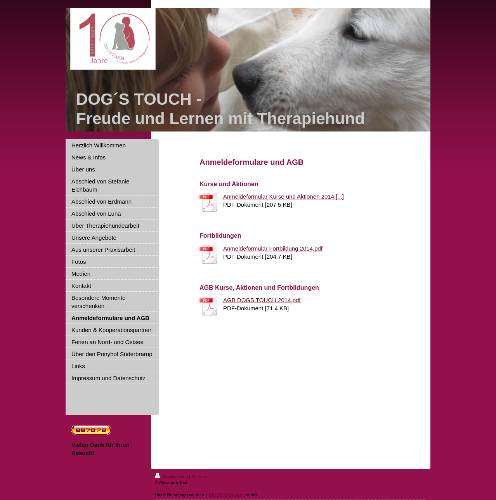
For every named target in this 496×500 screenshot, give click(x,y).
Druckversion (172, 476)
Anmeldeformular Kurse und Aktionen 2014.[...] (283, 196)
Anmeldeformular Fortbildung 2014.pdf (273, 248)
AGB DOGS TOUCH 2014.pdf (262, 300)
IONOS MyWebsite (227, 494)
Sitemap (199, 476)
